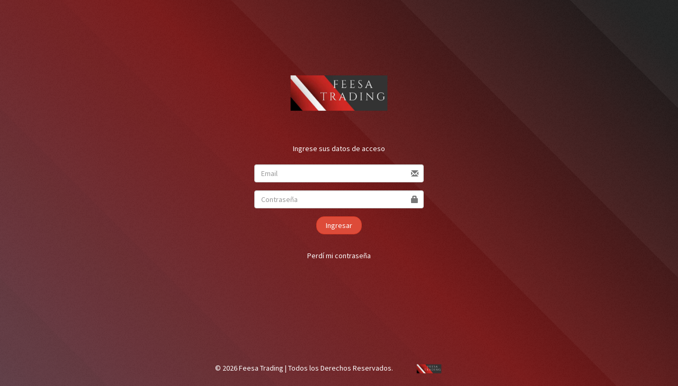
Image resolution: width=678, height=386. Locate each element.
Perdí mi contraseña (339, 255)
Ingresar (339, 225)
